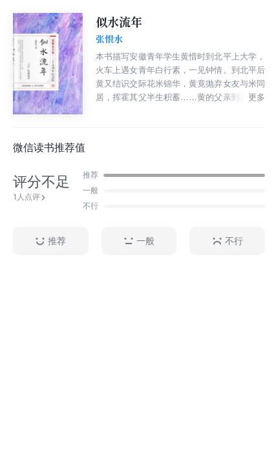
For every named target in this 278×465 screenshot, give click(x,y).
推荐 (50, 241)
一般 (139, 241)
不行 (227, 241)
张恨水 (109, 39)
